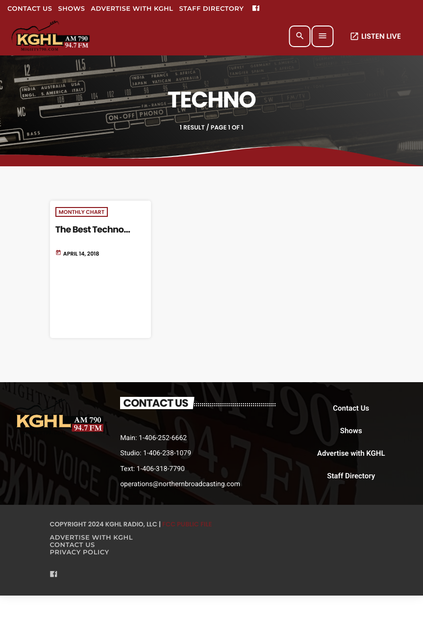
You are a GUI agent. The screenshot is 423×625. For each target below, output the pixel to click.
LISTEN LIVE (375, 36)
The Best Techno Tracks (89, 235)
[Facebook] (256, 8)
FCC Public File (187, 524)
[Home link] (51, 36)
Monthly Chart (81, 212)
